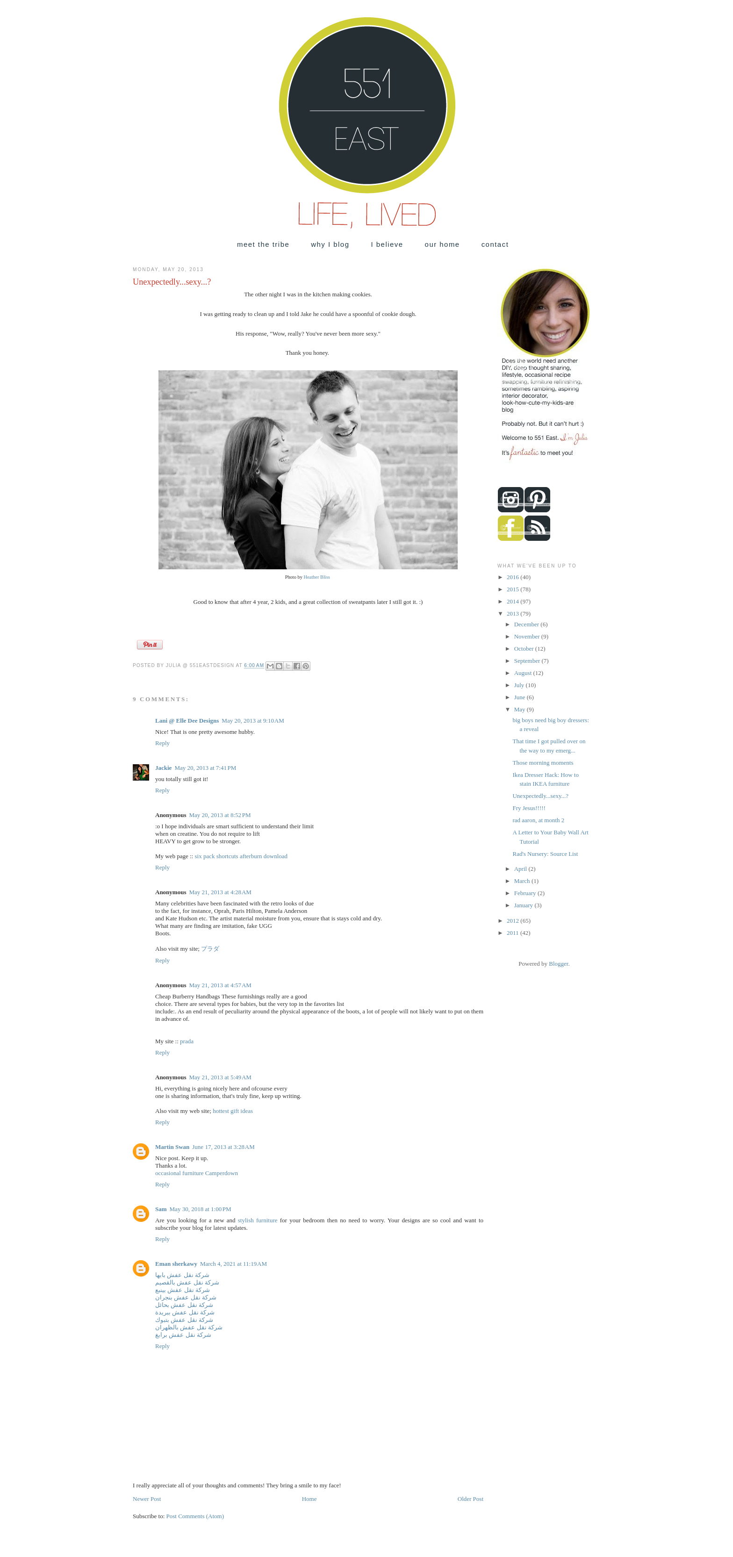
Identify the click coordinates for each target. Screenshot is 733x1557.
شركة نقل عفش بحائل (184, 1304)
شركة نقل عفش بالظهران (189, 1327)
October (524, 648)
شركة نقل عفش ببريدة (185, 1312)
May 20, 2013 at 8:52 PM (220, 814)
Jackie (163, 767)
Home (309, 1498)
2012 (513, 920)
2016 (513, 577)
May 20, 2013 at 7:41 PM (205, 767)
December (527, 624)
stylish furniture (258, 1220)
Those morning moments (542, 762)
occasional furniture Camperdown (196, 1173)
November (527, 636)
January (524, 905)
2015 (513, 589)
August (523, 672)
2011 (513, 932)
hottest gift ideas (233, 1110)
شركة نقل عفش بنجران (185, 1297)
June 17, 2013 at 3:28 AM (223, 1146)
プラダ (210, 948)
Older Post (470, 1498)
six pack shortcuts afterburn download (240, 856)
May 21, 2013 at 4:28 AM (220, 892)
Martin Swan (172, 1146)
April (521, 868)
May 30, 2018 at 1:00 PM (200, 1209)
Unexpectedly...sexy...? (540, 795)
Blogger (558, 963)
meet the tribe (263, 244)
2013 (513, 613)
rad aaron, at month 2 (538, 820)
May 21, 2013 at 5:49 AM (220, 1077)
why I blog (330, 244)
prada (187, 1041)
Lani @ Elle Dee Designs (187, 720)
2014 (513, 601)
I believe (387, 244)
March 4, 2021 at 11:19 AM (233, 1263)
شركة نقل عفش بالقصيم (187, 1282)
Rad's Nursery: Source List (545, 853)
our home (442, 244)
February (526, 893)
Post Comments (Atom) (195, 1516)
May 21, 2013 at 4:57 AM (220, 985)
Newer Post (147, 1498)
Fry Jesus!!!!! (528, 807)
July (520, 685)
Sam (161, 1209)
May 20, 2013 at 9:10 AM (253, 720)
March (523, 880)
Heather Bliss (317, 577)
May (520, 709)
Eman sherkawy (176, 1263)
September (528, 660)
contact (495, 244)
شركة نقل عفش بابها (182, 1274)
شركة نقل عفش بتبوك (184, 1319)
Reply (162, 742)
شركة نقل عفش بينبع (182, 1289)
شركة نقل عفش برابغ (183, 1334)
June (520, 697)
